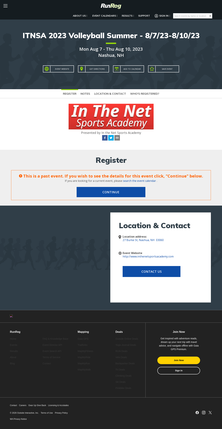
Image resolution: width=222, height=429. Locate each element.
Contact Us (150, 271)
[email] (117, 138)
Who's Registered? (144, 93)
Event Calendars (104, 15)
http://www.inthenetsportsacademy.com (148, 256)
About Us (80, 15)
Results (128, 15)
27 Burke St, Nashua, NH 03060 (143, 240)
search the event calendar (139, 181)
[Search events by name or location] (191, 15)
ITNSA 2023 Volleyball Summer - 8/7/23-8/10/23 (111, 35)
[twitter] (111, 138)
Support (144, 15)
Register (69, 93)
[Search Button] (210, 16)
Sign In (162, 16)
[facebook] (105, 138)
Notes (85, 93)
